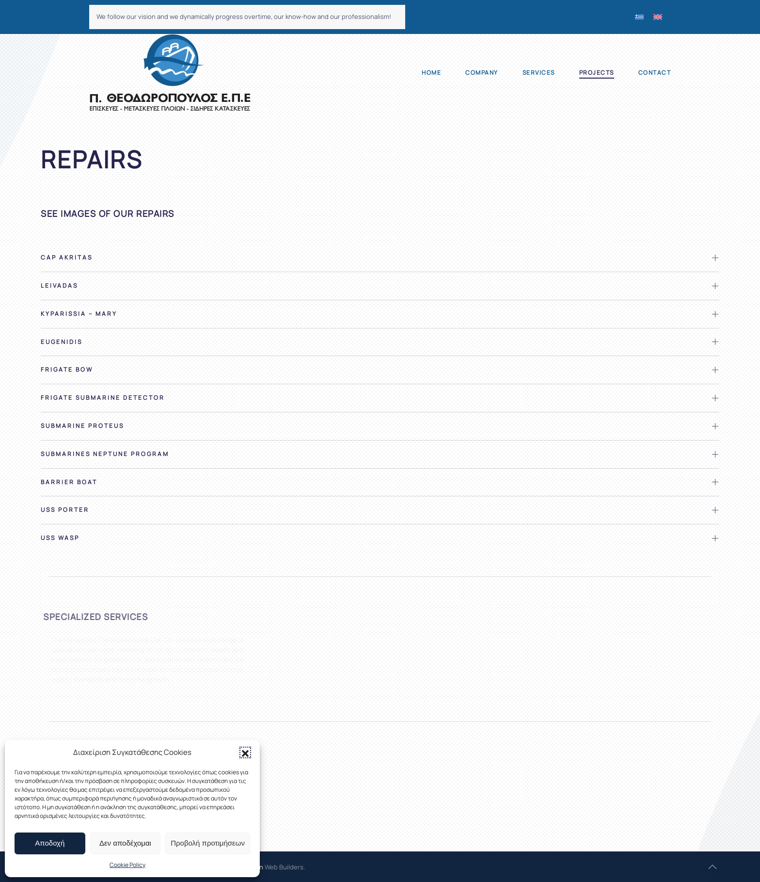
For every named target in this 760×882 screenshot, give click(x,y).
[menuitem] (639, 17)
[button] (245, 752)
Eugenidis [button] (61, 342)
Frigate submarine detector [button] (103, 398)
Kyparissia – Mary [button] (79, 314)
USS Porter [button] (65, 510)
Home (431, 72)
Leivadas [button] (59, 286)
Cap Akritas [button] (67, 257)
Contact (654, 72)
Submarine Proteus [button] (82, 426)
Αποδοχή (49, 843)
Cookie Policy (127, 865)
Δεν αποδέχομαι (125, 843)
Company (481, 72)
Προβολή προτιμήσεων (208, 843)
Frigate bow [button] (67, 370)
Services (538, 72)
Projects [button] (596, 72)
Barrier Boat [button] (69, 482)
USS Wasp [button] (60, 538)
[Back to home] (170, 73)
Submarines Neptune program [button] (105, 454)
